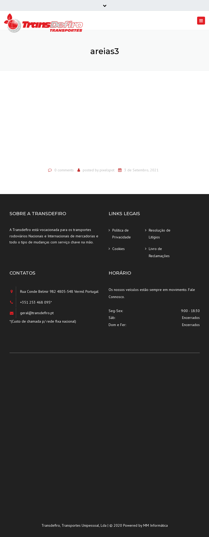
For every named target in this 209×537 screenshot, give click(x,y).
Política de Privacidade (121, 234)
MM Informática (155, 525)
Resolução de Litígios (159, 234)
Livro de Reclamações (159, 252)
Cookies (118, 248)
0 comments (64, 170)
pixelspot (107, 170)
